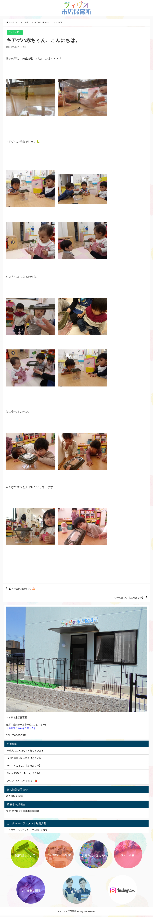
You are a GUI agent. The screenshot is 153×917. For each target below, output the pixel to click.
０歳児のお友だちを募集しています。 (26, 752)
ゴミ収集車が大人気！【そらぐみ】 (25, 759)
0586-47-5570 (19, 737)
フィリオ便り (15, 32)
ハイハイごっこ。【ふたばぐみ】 (24, 767)
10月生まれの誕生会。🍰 (24, 589)
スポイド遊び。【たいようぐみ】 (24, 774)
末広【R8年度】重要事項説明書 (22, 812)
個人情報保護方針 (15, 798)
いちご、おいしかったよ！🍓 (22, 782)
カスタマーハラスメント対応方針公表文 (27, 831)
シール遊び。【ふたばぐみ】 (127, 599)
